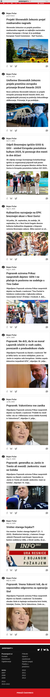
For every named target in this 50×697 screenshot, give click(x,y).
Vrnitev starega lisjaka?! (20, 527)
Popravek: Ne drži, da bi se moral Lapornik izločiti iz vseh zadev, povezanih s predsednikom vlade (25, 344)
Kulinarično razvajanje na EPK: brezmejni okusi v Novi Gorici (24, 214)
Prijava (47, 1)
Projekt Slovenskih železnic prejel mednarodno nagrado (25, 21)
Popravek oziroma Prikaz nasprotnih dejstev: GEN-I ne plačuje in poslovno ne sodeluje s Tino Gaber (25, 279)
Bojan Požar (11, 13)
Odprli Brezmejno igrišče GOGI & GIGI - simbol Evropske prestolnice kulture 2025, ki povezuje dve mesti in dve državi (26, 150)
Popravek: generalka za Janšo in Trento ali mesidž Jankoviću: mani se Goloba (26, 466)
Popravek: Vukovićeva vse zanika (25, 405)
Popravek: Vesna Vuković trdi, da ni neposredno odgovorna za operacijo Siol (27, 588)
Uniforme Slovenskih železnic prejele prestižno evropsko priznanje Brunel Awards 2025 (23, 84)
